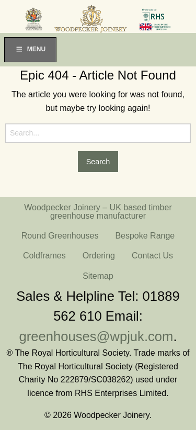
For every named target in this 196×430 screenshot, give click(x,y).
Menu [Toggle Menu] (30, 49)
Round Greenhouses (60, 235)
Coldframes (44, 255)
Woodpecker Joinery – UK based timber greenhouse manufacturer (98, 211)
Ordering (99, 255)
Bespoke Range (145, 235)
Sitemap (98, 275)
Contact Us (152, 255)
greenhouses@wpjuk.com (96, 336)
